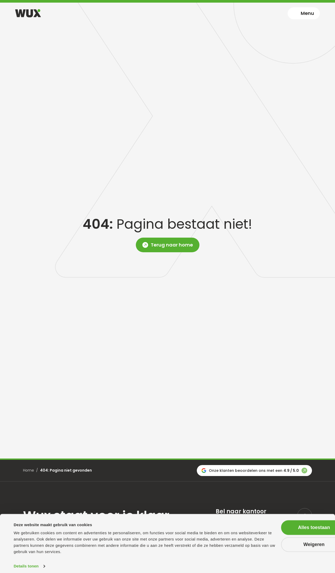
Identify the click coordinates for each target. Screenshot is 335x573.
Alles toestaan (291, 523)
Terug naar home (172, 245)
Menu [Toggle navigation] (307, 13)
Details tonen (26, 562)
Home (28, 470)
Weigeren (291, 540)
